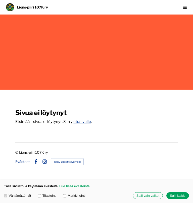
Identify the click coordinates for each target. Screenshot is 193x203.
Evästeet (22, 161)
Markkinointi (74, 195)
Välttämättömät (17, 195)
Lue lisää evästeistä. (74, 186)
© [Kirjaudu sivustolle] (17, 152)
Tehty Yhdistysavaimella (67, 161)
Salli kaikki (177, 195)
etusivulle (82, 121)
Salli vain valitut (147, 195)
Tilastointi (47, 195)
